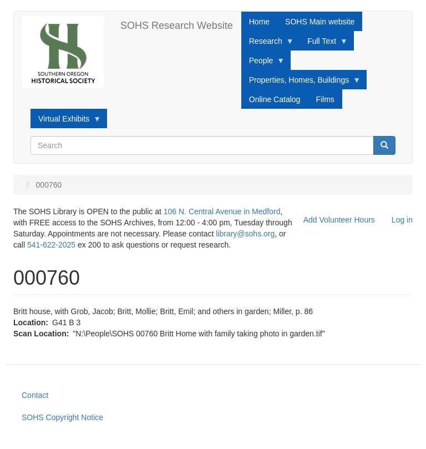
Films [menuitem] (325, 99)
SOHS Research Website (176, 25)
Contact (35, 395)
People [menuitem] (263, 63)
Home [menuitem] (259, 21)
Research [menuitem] (267, 44)
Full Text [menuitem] (324, 44)
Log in (402, 219)
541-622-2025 (51, 244)
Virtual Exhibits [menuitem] (66, 121)
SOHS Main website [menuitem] (319, 21)
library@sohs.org (245, 233)
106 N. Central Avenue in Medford (222, 211)
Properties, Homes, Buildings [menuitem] (301, 82)
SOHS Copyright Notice (62, 417)
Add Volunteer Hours (339, 219)
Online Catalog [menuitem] (275, 99)
